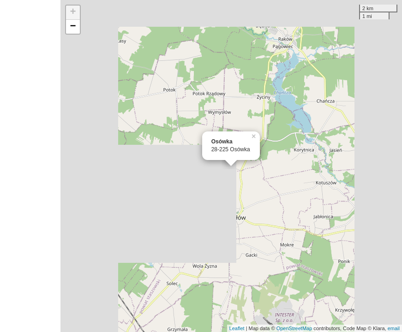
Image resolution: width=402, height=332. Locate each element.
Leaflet (237, 328)
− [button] (73, 27)
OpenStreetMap (294, 328)
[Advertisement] (30, 166)
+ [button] (73, 12)
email (394, 328)
